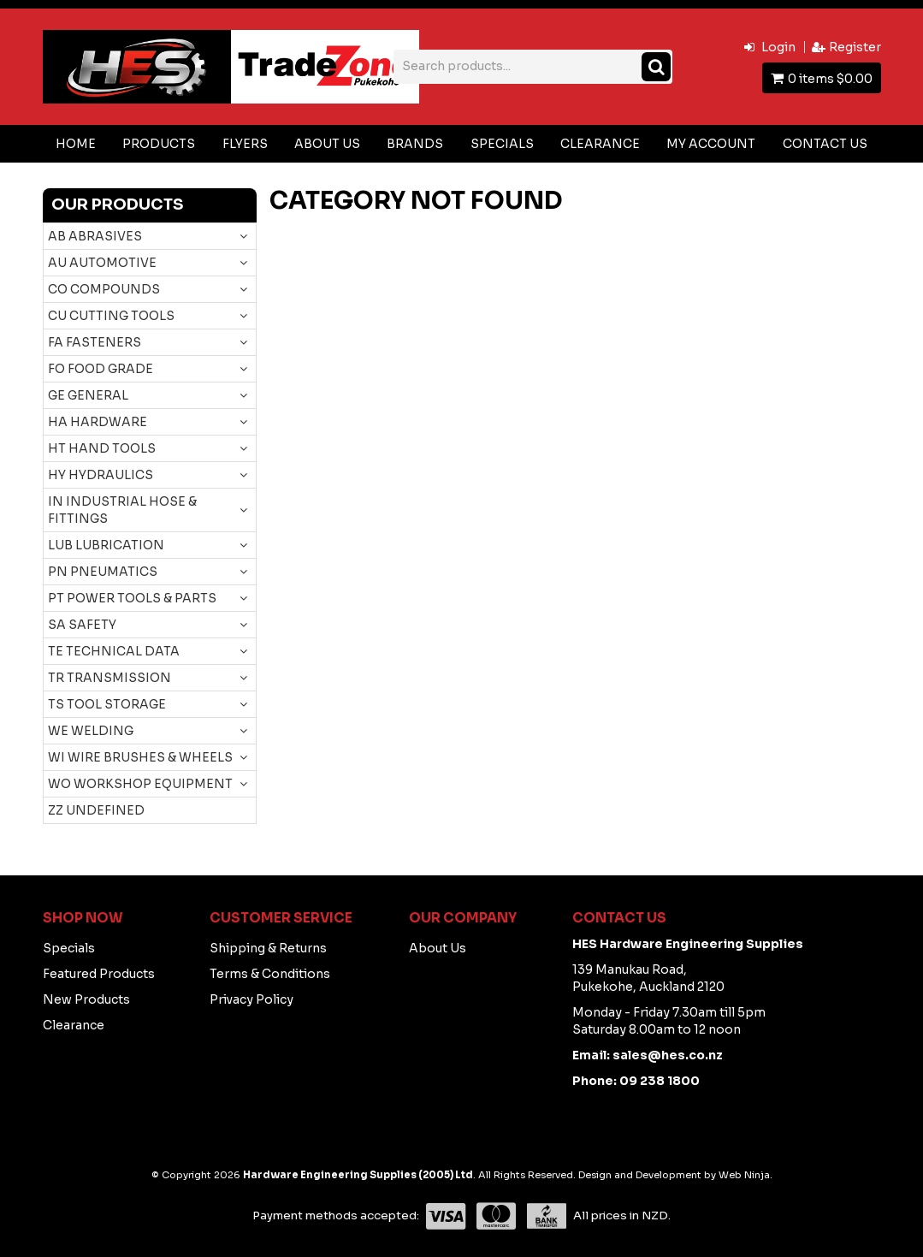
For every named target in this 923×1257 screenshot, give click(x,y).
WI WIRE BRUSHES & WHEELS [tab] (140, 757)
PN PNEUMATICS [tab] (102, 571)
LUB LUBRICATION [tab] (106, 545)
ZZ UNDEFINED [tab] (96, 810)
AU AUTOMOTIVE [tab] (102, 262)
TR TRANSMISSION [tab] (109, 677)
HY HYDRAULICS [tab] (100, 475)
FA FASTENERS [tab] (94, 342)
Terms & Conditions (270, 973)
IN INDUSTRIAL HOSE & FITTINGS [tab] (122, 510)
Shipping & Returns (268, 948)
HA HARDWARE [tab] (97, 422)
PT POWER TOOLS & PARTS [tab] (132, 598)
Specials (502, 143)
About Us (327, 143)
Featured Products (99, 973)
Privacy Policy (251, 999)
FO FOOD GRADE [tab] (100, 369)
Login (778, 47)
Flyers (245, 143)
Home (76, 143)
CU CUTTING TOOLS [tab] (111, 315)
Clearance (600, 143)
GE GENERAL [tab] (88, 395)
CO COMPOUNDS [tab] (104, 289)
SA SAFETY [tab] (82, 624)
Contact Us (825, 143)
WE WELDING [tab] (90, 730)
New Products (86, 999)
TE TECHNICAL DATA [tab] (114, 651)
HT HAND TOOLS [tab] (102, 448)
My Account (710, 143)
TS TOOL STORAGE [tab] (107, 704)
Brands (415, 143)
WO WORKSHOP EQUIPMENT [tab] (140, 784)
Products (158, 143)
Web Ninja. (745, 1175)
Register (855, 47)
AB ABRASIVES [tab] (95, 236)
